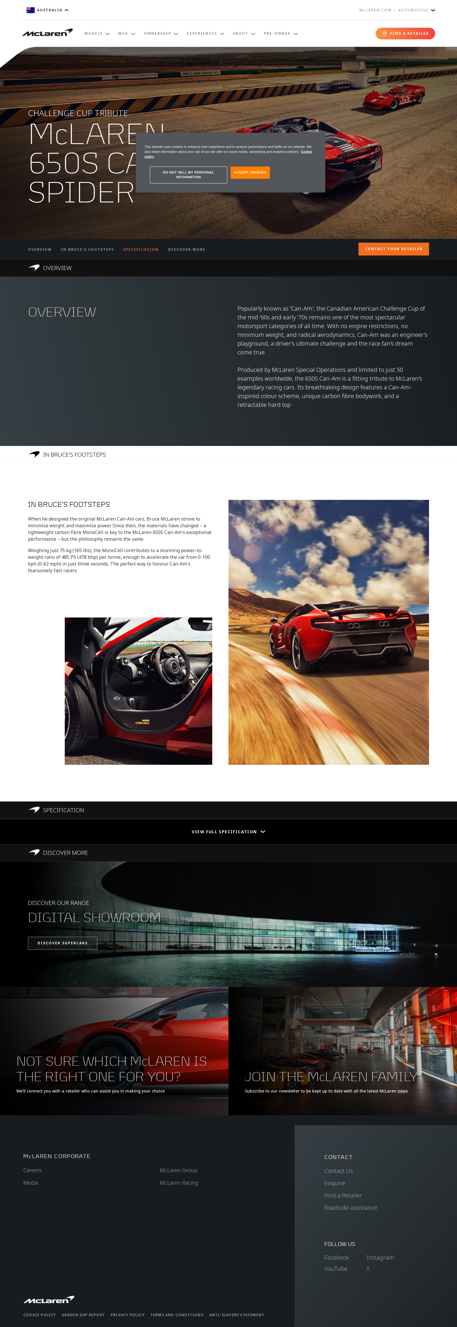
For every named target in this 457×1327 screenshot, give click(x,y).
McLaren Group (179, 1170)
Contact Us (338, 1171)
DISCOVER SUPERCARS (63, 943)
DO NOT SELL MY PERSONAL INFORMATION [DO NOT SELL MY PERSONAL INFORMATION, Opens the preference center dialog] (188, 175)
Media (30, 1182)
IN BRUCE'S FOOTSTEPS (87, 249)
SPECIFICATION (141, 249)
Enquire (334, 1183)
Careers (32, 1170)
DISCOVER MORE (186, 249)
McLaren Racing (179, 1182)
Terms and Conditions (176, 1314)
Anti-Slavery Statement (236, 1314)
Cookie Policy (39, 1314)
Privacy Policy (128, 1314)
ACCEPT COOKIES (250, 172)
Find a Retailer (343, 1195)
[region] (230, 162)
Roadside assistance (350, 1208)
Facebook (336, 1257)
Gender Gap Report (83, 1314)
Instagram (380, 1257)
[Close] (317, 139)
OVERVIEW (40, 249)
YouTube (335, 1268)
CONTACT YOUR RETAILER (394, 248)
